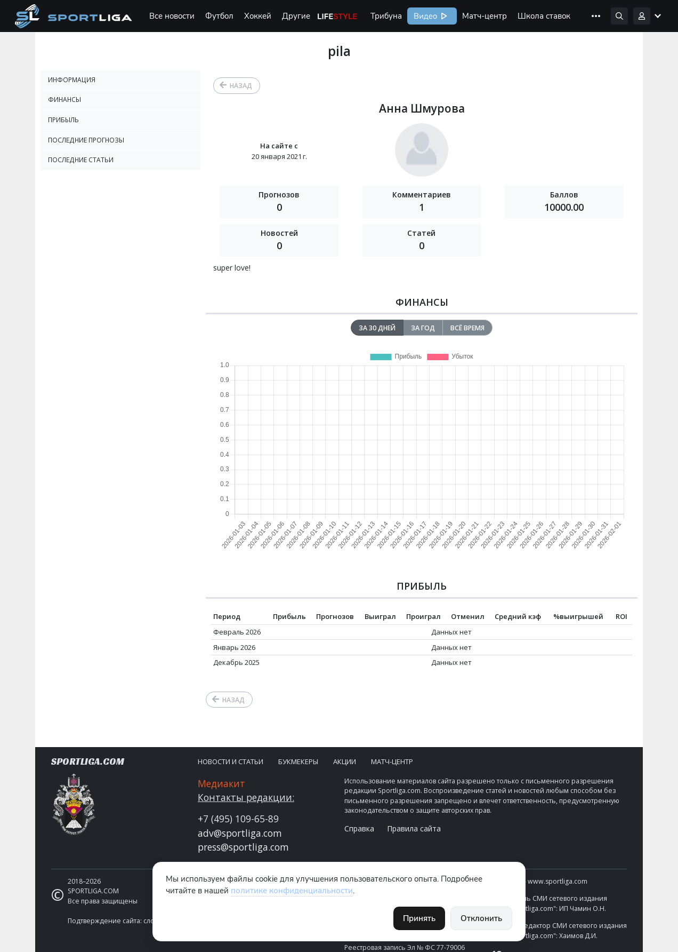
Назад (241, 85)
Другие (296, 16)
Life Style (337, 16)
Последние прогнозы (86, 140)
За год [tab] (423, 327)
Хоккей (257, 16)
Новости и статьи (230, 761)
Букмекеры (298, 761)
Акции (344, 761)
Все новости (172, 16)
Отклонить (481, 918)
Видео (424, 16)
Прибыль (63, 119)
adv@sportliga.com (240, 833)
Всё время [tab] (467, 327)
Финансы (64, 99)
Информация (71, 79)
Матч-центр (484, 16)
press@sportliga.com (243, 846)
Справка (359, 828)
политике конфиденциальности (292, 890)
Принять (419, 918)
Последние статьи (81, 159)
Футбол (219, 16)
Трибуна (386, 16)
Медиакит (221, 783)
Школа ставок (544, 16)
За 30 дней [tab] (377, 327)
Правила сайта (414, 828)
